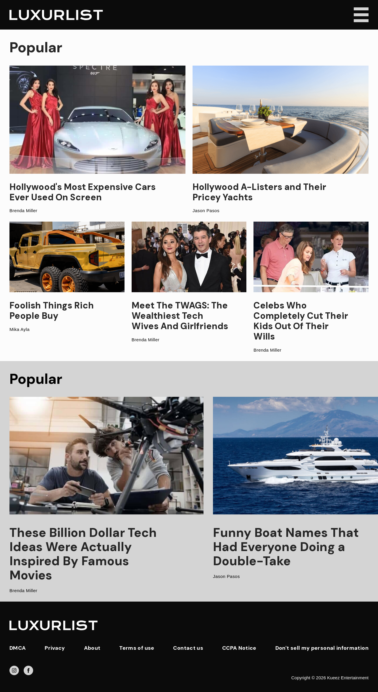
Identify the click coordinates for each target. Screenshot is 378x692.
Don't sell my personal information (322, 648)
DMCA (17, 648)
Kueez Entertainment (348, 677)
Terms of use (136, 648)
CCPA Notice (239, 648)
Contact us (188, 648)
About (92, 648)
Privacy (55, 648)
